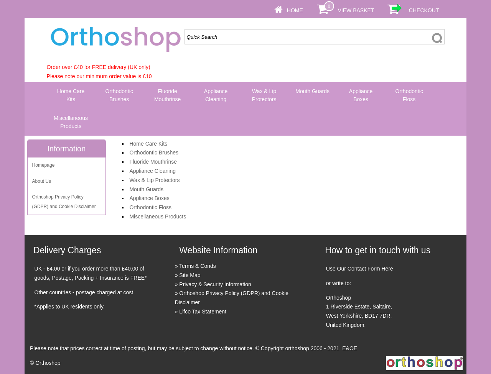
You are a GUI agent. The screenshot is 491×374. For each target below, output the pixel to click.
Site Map (189, 275)
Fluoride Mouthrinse (167, 95)
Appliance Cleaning (216, 95)
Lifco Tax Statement (202, 311)
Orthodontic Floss (409, 95)
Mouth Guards (312, 91)
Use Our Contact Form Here (359, 269)
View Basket (356, 10)
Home (295, 10)
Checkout (424, 10)
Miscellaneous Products (71, 122)
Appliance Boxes (361, 95)
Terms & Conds (197, 266)
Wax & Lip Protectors (264, 95)
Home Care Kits (71, 95)
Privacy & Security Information (215, 284)
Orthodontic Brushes (119, 95)
